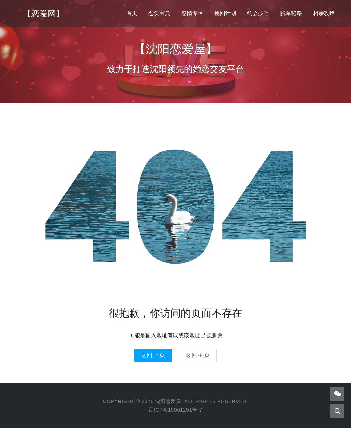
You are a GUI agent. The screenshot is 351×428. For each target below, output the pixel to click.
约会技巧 (258, 13)
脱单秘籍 (291, 13)
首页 (131, 13)
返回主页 (197, 355)
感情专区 (192, 13)
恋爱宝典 (159, 13)
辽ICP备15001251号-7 (175, 410)
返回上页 (153, 355)
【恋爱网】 (43, 13)
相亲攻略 (324, 13)
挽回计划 (225, 13)
